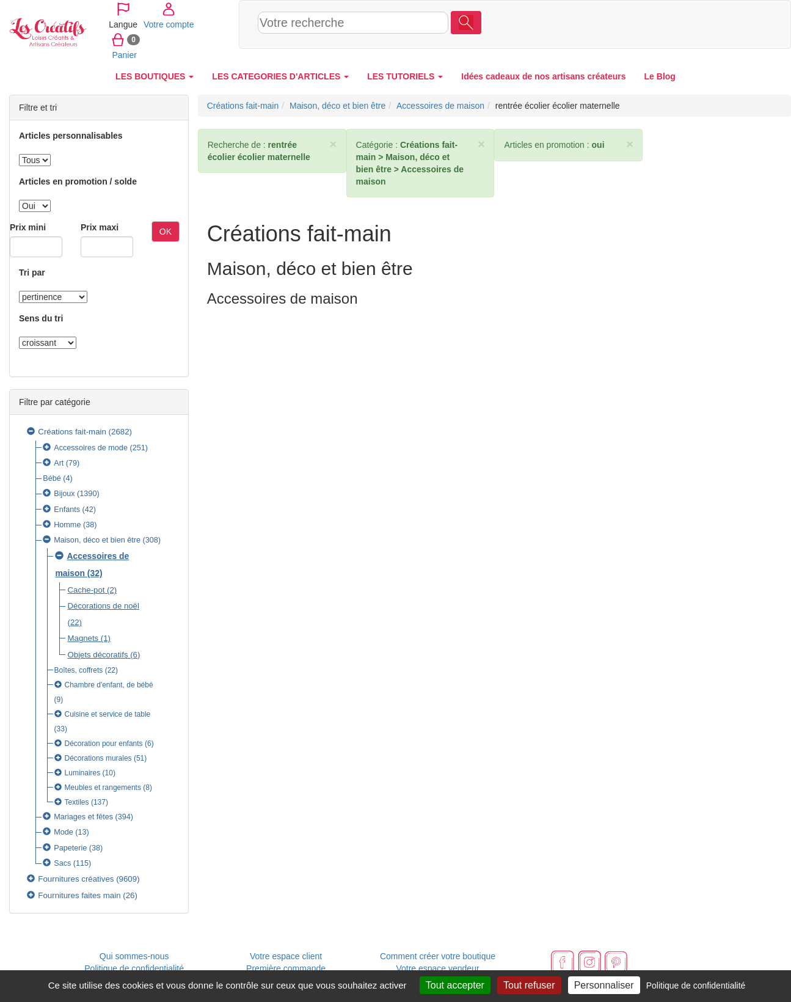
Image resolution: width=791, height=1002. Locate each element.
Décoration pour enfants (104, 743)
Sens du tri (41, 318)
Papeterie (70, 848)
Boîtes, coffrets (78, 670)
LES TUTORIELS (405, 76)
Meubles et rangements (103, 787)
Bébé (52, 478)
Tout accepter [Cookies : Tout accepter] (455, 985)
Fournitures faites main (79, 895)
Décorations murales (98, 758)
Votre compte (689, 23)
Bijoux (64, 493)
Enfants (67, 509)
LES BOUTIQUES (154, 76)
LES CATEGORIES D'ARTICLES (280, 76)
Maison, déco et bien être (97, 540)
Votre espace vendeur (437, 968)
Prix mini (28, 227)
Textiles (78, 802)
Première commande (286, 968)
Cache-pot (86, 589)
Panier (736, 23)
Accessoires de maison (440, 106)
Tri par (32, 272)
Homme (67, 525)
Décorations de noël (103, 605)
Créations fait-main (72, 431)
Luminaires (83, 773)
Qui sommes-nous (134, 956)
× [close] (333, 143)
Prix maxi (99, 227)
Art (59, 463)
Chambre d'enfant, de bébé (109, 685)
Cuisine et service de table (108, 714)
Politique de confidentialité (134, 968)
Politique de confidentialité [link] (696, 985)
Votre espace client (286, 956)
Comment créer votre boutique (437, 956)
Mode (63, 832)
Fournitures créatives (76, 878)
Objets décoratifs (98, 654)
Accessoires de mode (91, 448)
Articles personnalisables (71, 136)
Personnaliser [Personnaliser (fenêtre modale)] (604, 985)
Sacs (62, 863)
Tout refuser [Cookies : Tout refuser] (529, 985)
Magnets (83, 638)
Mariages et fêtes (83, 817)
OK (165, 231)
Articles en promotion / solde (78, 181)
